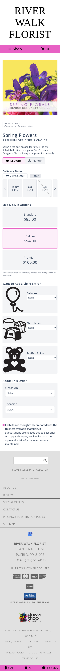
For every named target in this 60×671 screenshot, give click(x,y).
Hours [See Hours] (50, 668)
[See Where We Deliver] (30, 478)
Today (35, 175)
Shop (15, 48)
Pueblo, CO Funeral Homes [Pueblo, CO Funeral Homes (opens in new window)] (22, 630)
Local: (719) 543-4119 (30, 560)
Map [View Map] (30, 668)
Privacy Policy (15, 652)
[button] (30, 596)
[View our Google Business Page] (30, 535)
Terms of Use (30, 658)
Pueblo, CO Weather (14, 641)
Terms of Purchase (40, 652)
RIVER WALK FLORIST (30, 22)
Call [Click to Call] (10, 668)
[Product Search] (30, 460)
